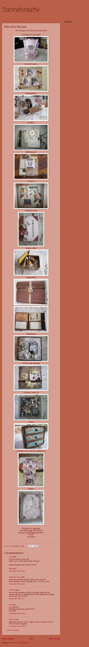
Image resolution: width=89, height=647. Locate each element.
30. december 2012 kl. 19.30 (17, 614)
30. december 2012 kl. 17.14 (16, 599)
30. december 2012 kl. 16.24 (17, 571)
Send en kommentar (13, 630)
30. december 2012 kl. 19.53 (17, 626)
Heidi (10, 605)
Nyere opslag (7, 638)
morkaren (12, 590)
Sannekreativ (20, 10)
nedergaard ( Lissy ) (15, 577)
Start (31, 638)
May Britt (12, 619)
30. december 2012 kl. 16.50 (17, 584)
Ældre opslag (54, 638)
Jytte (10, 557)
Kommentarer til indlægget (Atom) (19, 643)
